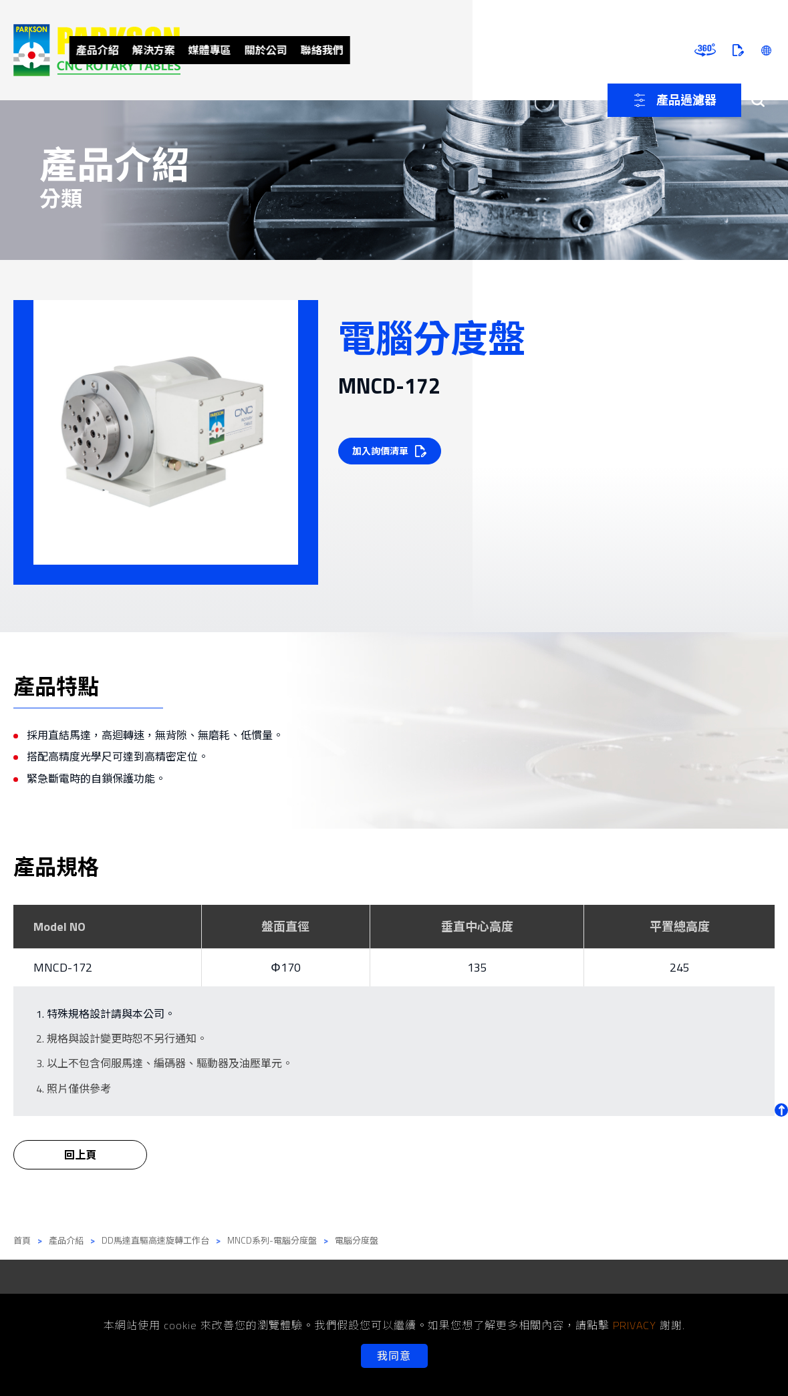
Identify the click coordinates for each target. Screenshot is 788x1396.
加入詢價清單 (382, 450)
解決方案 (311, 50)
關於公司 (434, 50)
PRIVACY (635, 1325)
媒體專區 (372, 50)
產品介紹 (249, 50)
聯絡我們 (495, 50)
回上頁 (80, 1163)
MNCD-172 (62, 967)
